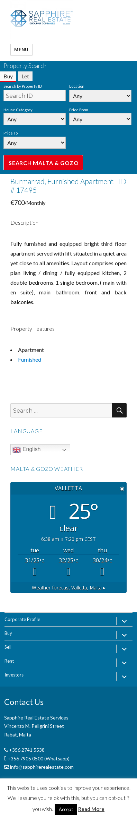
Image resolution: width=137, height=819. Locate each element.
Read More (91, 809)
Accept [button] (66, 809)
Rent (9, 661)
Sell (7, 647)
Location (76, 86)
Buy (8, 633)
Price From (78, 109)
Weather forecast (69, 587)
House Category (18, 109)
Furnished (29, 359)
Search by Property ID (22, 86)
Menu (21, 49)
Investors (14, 675)
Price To (10, 133)
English (26, 450)
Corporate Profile (22, 619)
